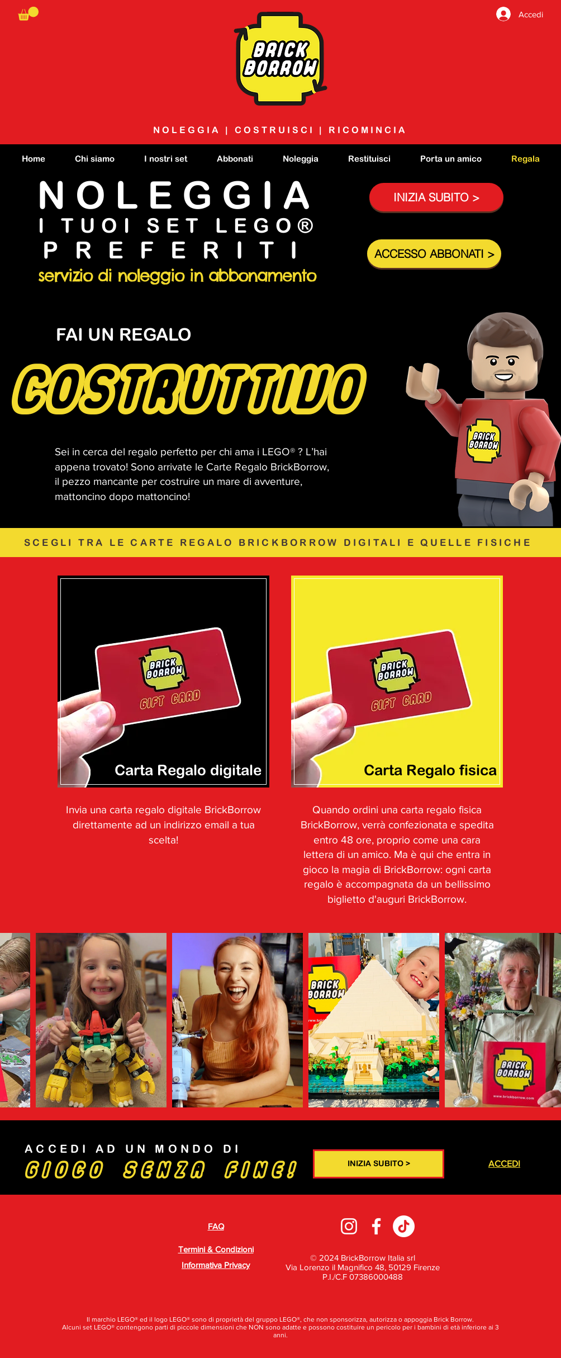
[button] (28, 14)
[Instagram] (349, 1226)
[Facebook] (376, 1226)
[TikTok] (404, 1226)
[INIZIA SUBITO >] (436, 197)
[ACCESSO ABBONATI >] (434, 253)
